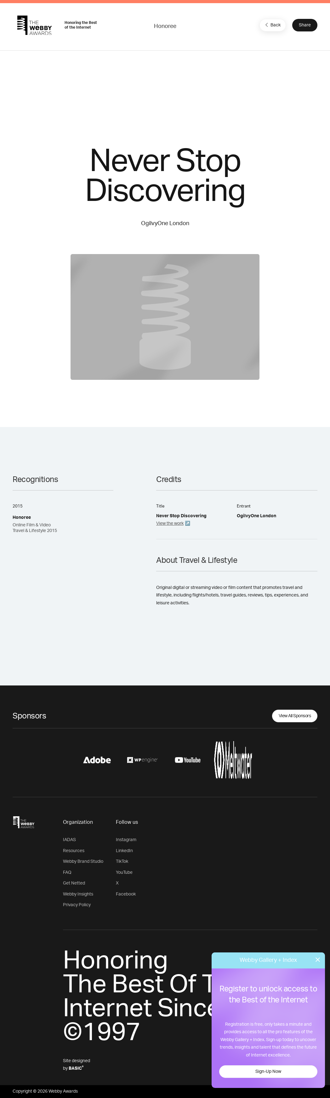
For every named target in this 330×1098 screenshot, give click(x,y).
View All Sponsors (295, 716)
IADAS (69, 840)
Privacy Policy (77, 905)
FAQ (67, 872)
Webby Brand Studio (83, 861)
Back (272, 25)
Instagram (126, 840)
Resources (73, 851)
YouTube (124, 872)
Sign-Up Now (268, 1071)
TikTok (122, 861)
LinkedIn (124, 851)
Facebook (126, 894)
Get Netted (74, 883)
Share (305, 25)
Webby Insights (78, 894)
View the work (170, 523)
